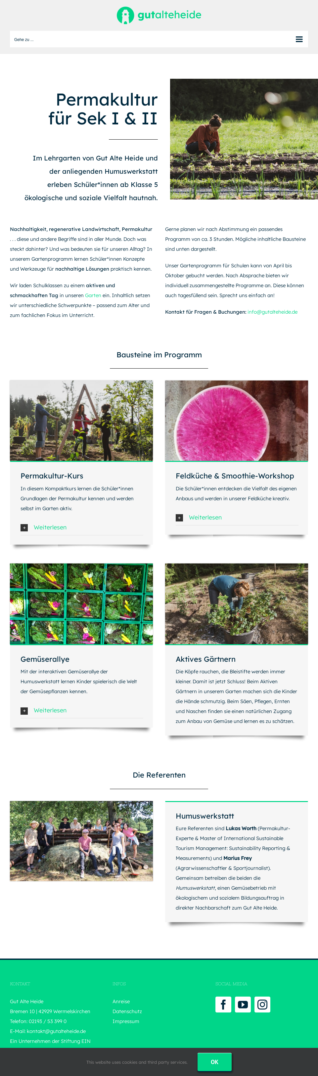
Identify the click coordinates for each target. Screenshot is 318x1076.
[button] (82, 527)
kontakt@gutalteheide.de (56, 1031)
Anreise (121, 1001)
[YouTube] (243, 1004)
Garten (93, 295)
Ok (214, 1062)
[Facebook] (223, 1004)
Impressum (126, 1021)
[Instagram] (262, 1004)
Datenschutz (127, 1011)
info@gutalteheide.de (272, 312)
